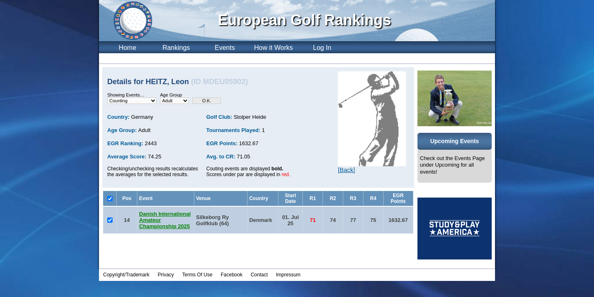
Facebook (232, 275)
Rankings (176, 47)
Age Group (171, 94)
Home (128, 47)
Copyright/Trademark (126, 275)
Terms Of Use (197, 275)
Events (225, 47)
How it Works (273, 47)
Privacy (166, 275)
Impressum (288, 275)
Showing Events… (125, 94)
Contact (259, 275)
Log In (322, 47)
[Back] (346, 169)
